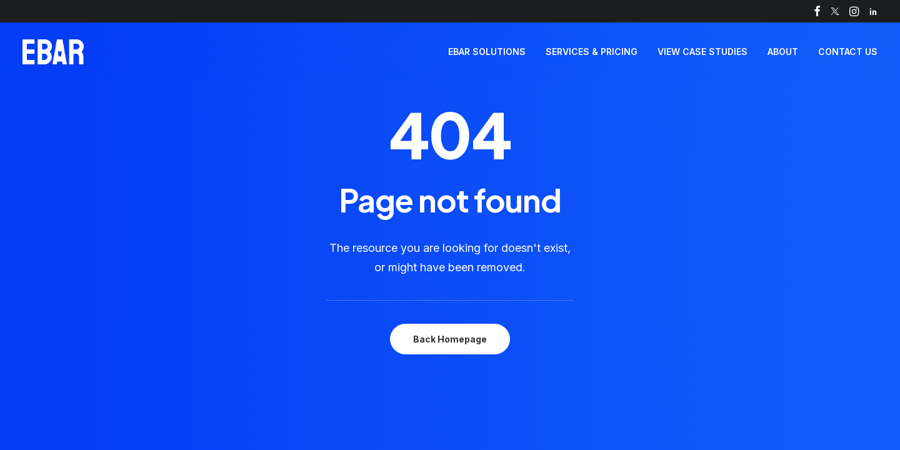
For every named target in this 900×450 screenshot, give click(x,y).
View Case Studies (703, 51)
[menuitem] (817, 11)
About (783, 51)
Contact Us (848, 51)
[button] (817, 11)
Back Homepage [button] (450, 339)
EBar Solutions (487, 51)
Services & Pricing (592, 51)
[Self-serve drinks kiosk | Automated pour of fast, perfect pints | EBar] (53, 51)
